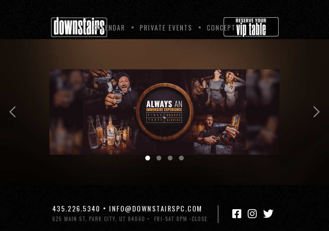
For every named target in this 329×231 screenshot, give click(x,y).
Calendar (109, 27)
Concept (221, 27)
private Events (166, 27)
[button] (13, 112)
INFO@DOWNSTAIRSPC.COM (156, 208)
